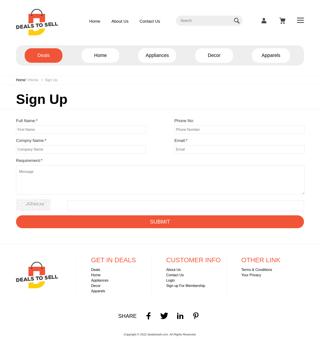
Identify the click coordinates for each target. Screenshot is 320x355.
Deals (95, 270)
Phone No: (184, 120)
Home (94, 21)
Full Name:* (27, 120)
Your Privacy (251, 275)
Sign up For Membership (185, 286)
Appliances (99, 280)
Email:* (181, 140)
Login (170, 280)
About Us (119, 21)
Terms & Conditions (256, 270)
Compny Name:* (31, 140)
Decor (96, 286)
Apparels (98, 291)
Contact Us (150, 21)
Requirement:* (29, 160)
